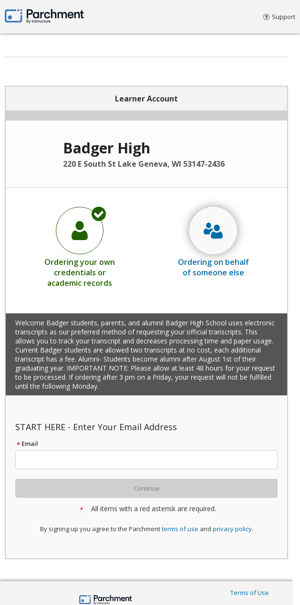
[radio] (79, 247)
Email (26, 443)
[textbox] (150, 460)
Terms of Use (249, 592)
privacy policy (232, 529)
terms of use (180, 529)
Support (279, 16)
